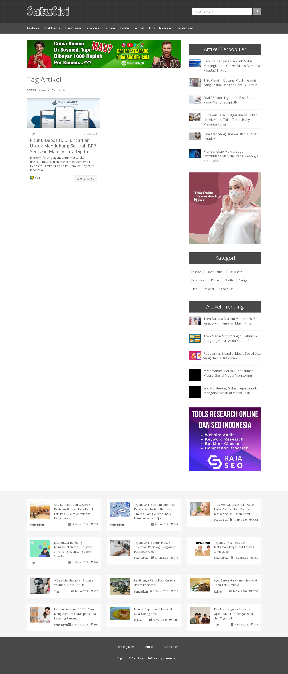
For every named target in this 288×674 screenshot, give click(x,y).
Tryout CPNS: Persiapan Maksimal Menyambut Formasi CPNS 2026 (234, 547)
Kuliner (110, 28)
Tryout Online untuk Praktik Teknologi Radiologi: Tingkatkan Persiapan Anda (155, 547)
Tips (151, 28)
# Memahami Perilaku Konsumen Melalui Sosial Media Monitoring (228, 373)
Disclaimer (171, 647)
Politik (125, 28)
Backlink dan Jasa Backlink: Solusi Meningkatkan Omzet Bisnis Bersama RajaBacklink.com (231, 66)
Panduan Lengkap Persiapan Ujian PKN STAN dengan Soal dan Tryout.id (233, 613)
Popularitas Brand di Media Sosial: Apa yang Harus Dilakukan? (232, 355)
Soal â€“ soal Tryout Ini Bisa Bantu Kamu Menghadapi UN (229, 100)
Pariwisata (73, 28)
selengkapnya (85, 178)
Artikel (149, 647)
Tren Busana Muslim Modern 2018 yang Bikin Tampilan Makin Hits (229, 321)
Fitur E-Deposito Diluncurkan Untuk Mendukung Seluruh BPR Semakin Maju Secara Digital (63, 145)
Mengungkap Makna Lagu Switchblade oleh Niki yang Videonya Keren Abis (230, 156)
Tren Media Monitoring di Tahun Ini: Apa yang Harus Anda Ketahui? (230, 338)
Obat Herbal (52, 28)
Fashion (33, 28)
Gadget (139, 28)
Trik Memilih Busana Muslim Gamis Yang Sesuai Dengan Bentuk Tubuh (230, 82)
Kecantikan (93, 28)
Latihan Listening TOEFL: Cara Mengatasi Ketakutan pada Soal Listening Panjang (75, 613)
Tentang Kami (125, 647)
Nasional (165, 28)
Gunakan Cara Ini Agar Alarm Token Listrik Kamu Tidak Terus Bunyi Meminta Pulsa (230, 119)
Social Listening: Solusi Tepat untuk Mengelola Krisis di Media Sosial (230, 390)
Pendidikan (184, 28)
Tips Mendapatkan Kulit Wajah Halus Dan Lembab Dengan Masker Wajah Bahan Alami (234, 509)
